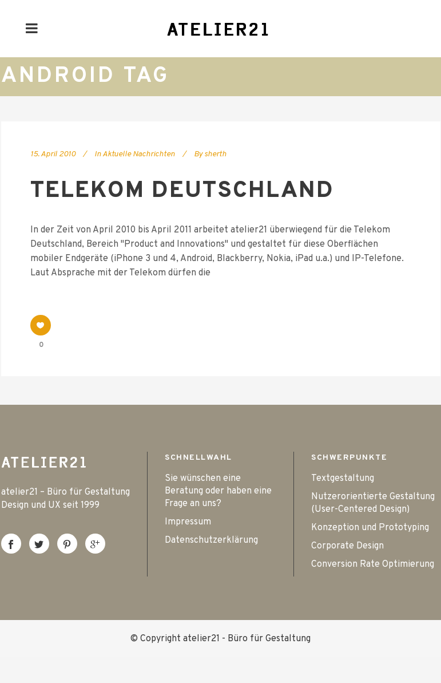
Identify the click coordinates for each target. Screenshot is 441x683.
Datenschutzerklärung (211, 540)
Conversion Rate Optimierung (372, 564)
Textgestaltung (342, 478)
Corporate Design (347, 546)
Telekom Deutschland (182, 191)
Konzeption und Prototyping (370, 528)
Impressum (188, 522)
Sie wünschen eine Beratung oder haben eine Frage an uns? (218, 491)
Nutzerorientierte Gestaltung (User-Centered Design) (373, 503)
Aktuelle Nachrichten (138, 154)
